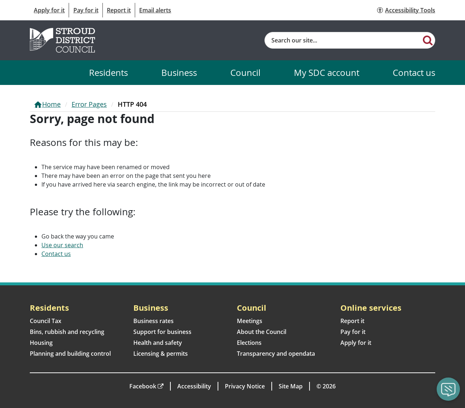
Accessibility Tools (410, 10)
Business (179, 72)
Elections (249, 343)
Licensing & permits (160, 354)
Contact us (414, 72)
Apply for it (49, 10)
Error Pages (89, 104)
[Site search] (343, 40)
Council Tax (45, 321)
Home (51, 104)
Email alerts (155, 10)
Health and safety (157, 343)
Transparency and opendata (276, 354)
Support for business (162, 332)
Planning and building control (70, 354)
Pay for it (85, 10)
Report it (119, 10)
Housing (41, 343)
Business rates (153, 321)
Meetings (249, 321)
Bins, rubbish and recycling (67, 332)
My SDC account (326, 72)
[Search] (428, 40)
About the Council (261, 332)
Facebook (142, 386)
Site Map (291, 386)
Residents (108, 72)
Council (245, 72)
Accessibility (194, 386)
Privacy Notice (245, 386)
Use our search (62, 245)
